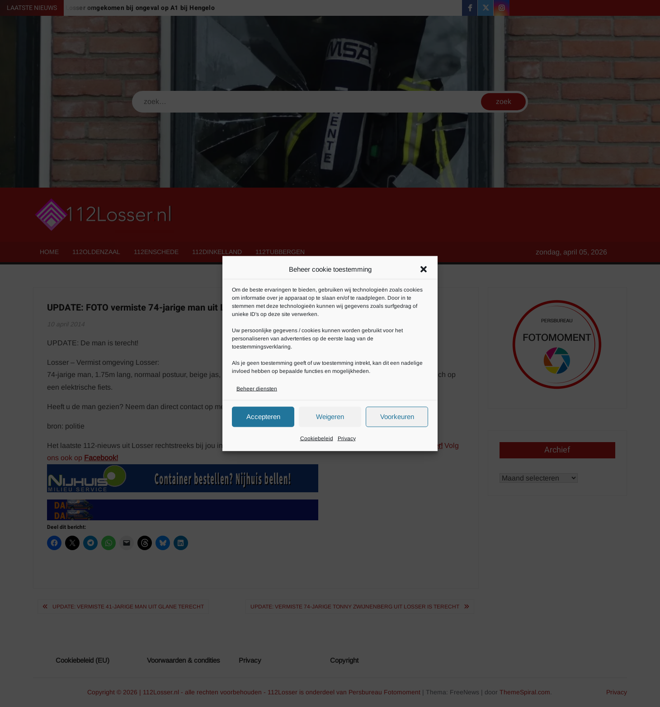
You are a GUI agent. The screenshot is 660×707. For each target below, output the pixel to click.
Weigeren (330, 416)
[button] (423, 268)
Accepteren (263, 416)
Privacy (347, 438)
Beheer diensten (256, 388)
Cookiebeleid (316, 438)
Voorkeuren (397, 416)
